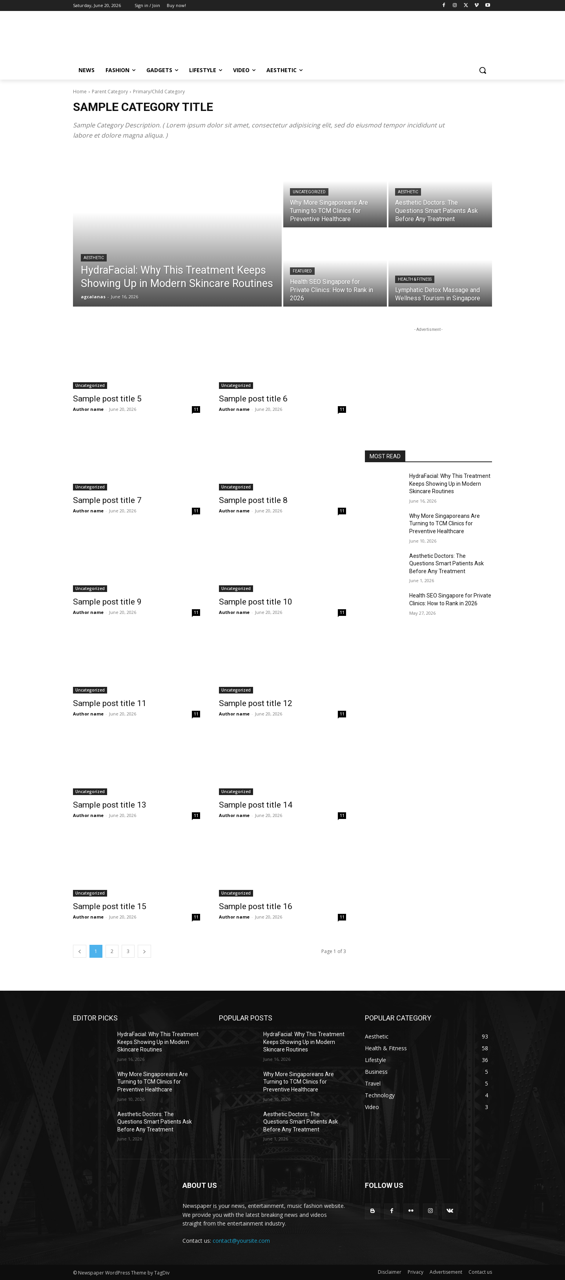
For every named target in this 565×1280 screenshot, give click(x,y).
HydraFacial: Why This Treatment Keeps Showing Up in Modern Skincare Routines (449, 483)
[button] (482, 70)
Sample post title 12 (255, 703)
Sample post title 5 (107, 398)
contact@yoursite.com (241, 1240)
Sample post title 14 (255, 805)
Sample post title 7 (107, 500)
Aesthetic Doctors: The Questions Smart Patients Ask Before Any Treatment (446, 563)
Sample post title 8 (253, 500)
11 (196, 409)
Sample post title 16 (255, 906)
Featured (302, 271)
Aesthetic (94, 258)
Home (80, 91)
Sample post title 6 (253, 398)
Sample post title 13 (109, 805)
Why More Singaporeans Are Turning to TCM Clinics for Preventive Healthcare (444, 523)
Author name (88, 409)
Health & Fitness (415, 279)
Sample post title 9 (107, 601)
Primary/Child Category (159, 91)
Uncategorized (309, 192)
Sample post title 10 (255, 601)
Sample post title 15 (109, 906)
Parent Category (110, 91)
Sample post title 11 (109, 703)
